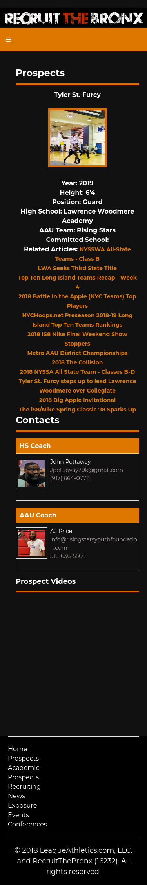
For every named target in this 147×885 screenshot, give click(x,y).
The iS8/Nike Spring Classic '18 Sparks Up (77, 409)
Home (17, 749)
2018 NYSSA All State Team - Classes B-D (77, 371)
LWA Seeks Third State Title (77, 268)
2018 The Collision (77, 362)
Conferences (27, 824)
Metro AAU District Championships (77, 353)
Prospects (23, 758)
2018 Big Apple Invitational (77, 400)
